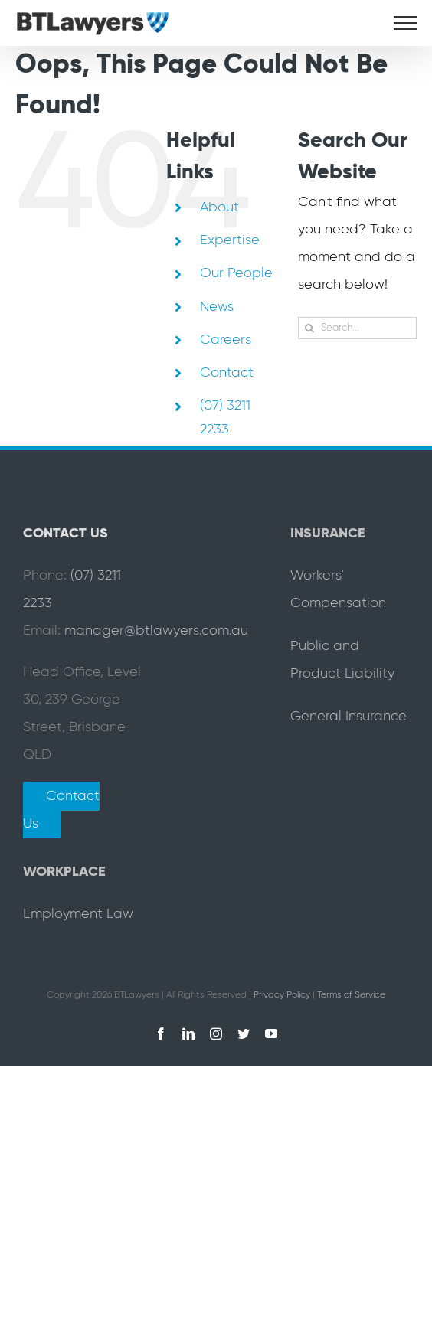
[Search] (309, 328)
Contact (227, 373)
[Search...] (357, 328)
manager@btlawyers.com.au (156, 631)
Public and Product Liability (342, 660)
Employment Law (78, 914)
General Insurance (348, 716)
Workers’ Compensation (338, 589)
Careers (225, 340)
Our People (236, 273)
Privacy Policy (282, 995)
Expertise (230, 240)
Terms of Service (351, 995)
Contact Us (61, 810)
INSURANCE (327, 533)
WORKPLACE (64, 872)
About (219, 207)
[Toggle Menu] (405, 23)
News (217, 307)
